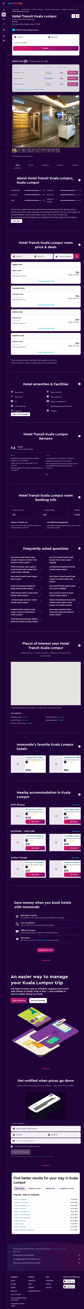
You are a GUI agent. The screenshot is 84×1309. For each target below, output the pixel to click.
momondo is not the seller (47, 1242)
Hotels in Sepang (20, 1196)
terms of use (38, 1143)
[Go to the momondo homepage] (15, 3)
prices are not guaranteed (58, 1236)
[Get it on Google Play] (69, 1269)
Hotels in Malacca (20, 1208)
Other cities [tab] (19, 1176)
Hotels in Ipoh (19, 1211)
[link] (35, 809)
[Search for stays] (4, 14)
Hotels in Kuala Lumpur (52, 9)
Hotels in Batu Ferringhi (22, 1205)
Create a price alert (41, 927)
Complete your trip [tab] (67, 1176)
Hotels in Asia (26, 9)
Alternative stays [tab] (34, 1176)
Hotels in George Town (22, 1199)
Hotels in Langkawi (20, 1187)
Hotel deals (15, 9)
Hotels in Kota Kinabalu (22, 1202)
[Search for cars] (4, 19)
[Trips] (4, 30)
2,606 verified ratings (30, 30)
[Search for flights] (4, 10)
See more (75, 792)
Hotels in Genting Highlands (23, 1217)
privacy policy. (49, 1143)
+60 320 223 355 (18, 27)
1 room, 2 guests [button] (20, 43)
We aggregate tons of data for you (47, 1246)
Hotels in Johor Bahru (21, 1190)
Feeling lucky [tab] (50, 1176)
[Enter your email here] (48, 1128)
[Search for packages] (4, 24)
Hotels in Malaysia (37, 9)
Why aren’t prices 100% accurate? (47, 1250)
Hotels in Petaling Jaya (21, 1193)
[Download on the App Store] (69, 1274)
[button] (3, 3)
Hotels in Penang (20, 1214)
